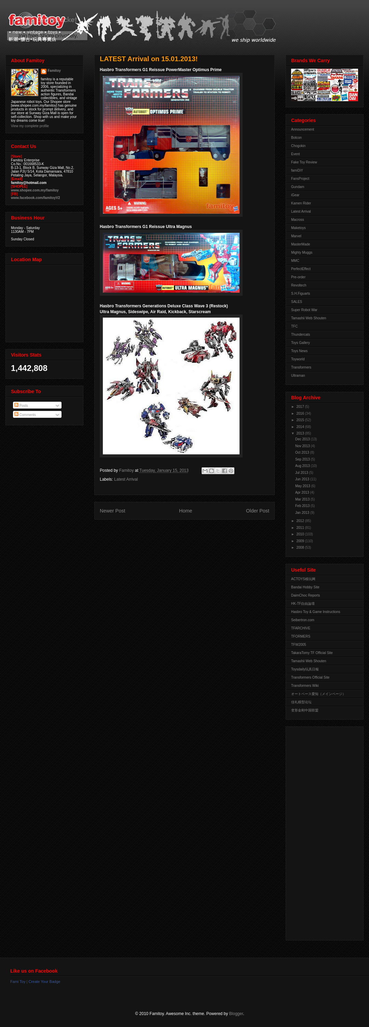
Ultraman (298, 375)
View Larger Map (45, 302)
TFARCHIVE (300, 628)
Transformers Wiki (305, 686)
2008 (300, 547)
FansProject (300, 179)
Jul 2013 (302, 473)
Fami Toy (17, 981)
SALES (296, 302)
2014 (300, 427)
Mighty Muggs (301, 252)
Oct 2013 (302, 452)
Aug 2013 (303, 466)
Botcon (296, 137)
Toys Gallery (300, 343)
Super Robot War (304, 310)
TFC (294, 326)
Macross (297, 220)
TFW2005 (298, 644)
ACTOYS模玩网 (303, 579)
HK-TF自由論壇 (303, 603)
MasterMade (300, 244)
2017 (300, 407)
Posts (21, 406)
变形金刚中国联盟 (304, 710)
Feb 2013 (303, 506)
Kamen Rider (301, 203)
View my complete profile (30, 126)
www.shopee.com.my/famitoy (35, 190)
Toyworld (297, 359)
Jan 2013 (302, 513)
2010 (300, 534)
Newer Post (112, 511)
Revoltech (298, 285)
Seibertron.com (302, 620)
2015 (300, 420)
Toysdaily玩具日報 (305, 669)
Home (185, 511)
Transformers (301, 367)
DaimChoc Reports (305, 595)
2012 (300, 521)
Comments (25, 415)
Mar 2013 (303, 499)
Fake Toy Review (304, 162)
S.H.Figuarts (300, 293)
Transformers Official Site (310, 677)
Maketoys (298, 228)
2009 (300, 541)
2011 (300, 528)
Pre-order (298, 277)
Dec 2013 (303, 439)
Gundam (297, 187)
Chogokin (298, 146)
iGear (295, 195)
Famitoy (54, 70)
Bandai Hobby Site (305, 587)
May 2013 (303, 486)
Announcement (302, 129)
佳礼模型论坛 (301, 702)
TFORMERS (300, 636)
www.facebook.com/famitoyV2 (35, 198)
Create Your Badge (44, 981)
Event (295, 154)
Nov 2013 (303, 446)
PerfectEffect (301, 269)
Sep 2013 (303, 459)
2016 (300, 413)
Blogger (236, 1013)
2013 (300, 433)
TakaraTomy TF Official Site (312, 653)
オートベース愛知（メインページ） (318, 694)
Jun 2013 (302, 479)
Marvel (296, 236)
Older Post (257, 511)
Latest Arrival (126, 479)
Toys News (299, 351)
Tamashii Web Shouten (308, 318)
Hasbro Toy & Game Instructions (315, 612)
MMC (295, 261)
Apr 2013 (302, 492)
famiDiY (297, 170)
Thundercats (300, 334)
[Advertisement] (318, 831)
